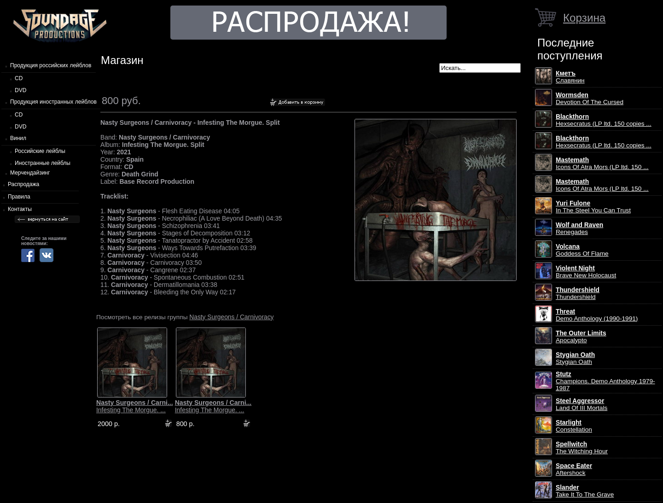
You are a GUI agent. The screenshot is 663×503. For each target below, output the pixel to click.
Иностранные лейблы (42, 163)
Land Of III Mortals (581, 404)
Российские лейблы (40, 151)
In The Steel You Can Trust (593, 207)
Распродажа (23, 184)
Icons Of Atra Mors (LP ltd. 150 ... (602, 163)
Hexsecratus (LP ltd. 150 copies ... (603, 120)
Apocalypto (581, 337)
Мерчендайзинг (30, 173)
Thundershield (577, 293)
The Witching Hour (582, 448)
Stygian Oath (575, 358)
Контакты (20, 209)
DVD (20, 90)
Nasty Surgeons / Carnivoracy (231, 317)
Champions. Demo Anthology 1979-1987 (605, 381)
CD (19, 78)
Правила (19, 196)
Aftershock (574, 469)
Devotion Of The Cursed (589, 98)
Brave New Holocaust (586, 272)
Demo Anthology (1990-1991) (597, 315)
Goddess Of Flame (582, 250)
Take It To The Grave (585, 491)
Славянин (570, 77)
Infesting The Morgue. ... (134, 406)
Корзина (584, 18)
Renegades (579, 228)
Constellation (574, 426)
